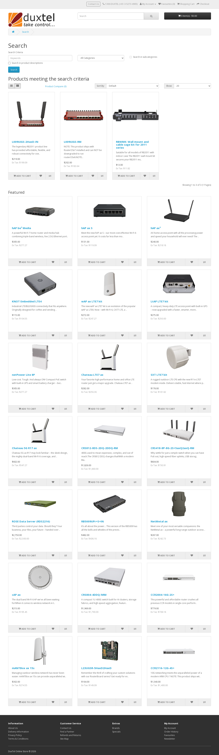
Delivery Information (18, 731)
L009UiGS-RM (72, 141)
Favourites (169, 735)
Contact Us (93, 4)
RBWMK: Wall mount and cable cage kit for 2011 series (132, 144)
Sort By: (100, 85)
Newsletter (169, 738)
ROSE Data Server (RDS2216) (31, 521)
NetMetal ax (159, 521)
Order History (171, 731)
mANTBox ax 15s (23, 668)
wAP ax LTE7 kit (91, 301)
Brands (116, 728)
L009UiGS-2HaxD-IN (25, 141)
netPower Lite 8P (23, 374)
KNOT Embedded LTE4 (27, 301)
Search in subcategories (143, 56)
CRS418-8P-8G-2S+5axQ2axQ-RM (172, 448)
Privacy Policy (15, 735)
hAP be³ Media (21, 228)
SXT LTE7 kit (159, 374)
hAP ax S (87, 228)
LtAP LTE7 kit (159, 301)
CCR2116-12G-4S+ (162, 668)
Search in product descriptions (25, 62)
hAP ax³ (156, 228)
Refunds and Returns (70, 735)
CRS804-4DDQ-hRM (94, 594)
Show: (169, 85)
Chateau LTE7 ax (92, 374)
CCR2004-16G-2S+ (162, 594)
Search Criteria (15, 52)
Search (25, 31)
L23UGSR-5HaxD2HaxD (96, 668)
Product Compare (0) (55, 86)
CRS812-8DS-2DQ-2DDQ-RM (99, 448)
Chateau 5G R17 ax (24, 448)
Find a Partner (67, 731)
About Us (13, 728)
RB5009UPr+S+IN (92, 521)
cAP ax (16, 594)
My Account (170, 728)
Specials (116, 731)
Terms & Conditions (18, 738)
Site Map (64, 738)
